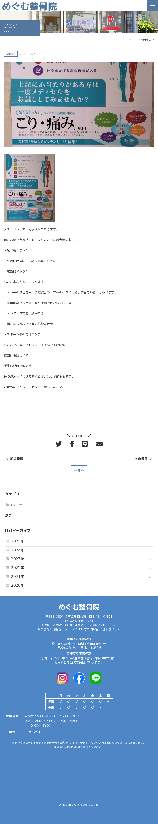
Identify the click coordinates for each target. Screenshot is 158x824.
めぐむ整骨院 (79, 607)
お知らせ (16, 505)
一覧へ (79, 470)
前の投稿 (16, 458)
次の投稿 (141, 458)
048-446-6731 (82, 621)
